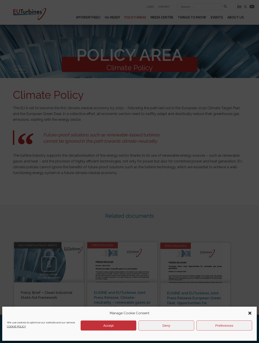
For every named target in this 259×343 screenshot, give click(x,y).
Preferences (224, 325)
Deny (166, 325)
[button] (250, 313)
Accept (108, 325)
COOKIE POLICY (16, 326)
